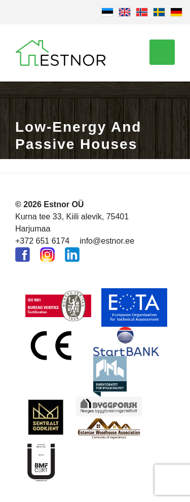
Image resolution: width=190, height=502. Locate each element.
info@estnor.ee (107, 241)
